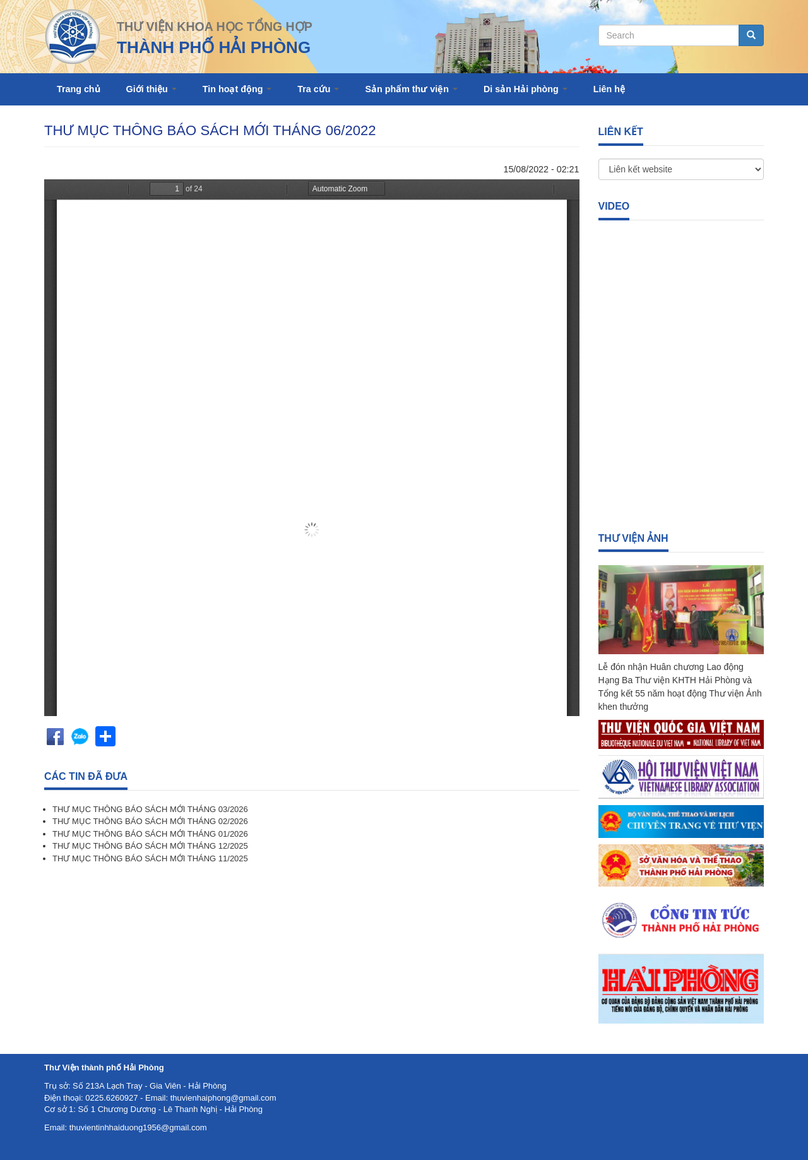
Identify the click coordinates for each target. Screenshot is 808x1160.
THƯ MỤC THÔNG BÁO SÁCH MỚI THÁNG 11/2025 (150, 858)
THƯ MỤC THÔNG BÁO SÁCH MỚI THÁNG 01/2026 (150, 834)
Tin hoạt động (237, 89)
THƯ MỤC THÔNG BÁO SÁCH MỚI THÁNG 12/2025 (150, 846)
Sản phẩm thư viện (411, 89)
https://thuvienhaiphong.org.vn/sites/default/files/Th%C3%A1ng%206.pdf (311, 447)
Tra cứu (318, 89)
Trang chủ (78, 89)
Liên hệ (609, 89)
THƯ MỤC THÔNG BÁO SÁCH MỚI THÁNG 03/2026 (150, 809)
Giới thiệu (151, 89)
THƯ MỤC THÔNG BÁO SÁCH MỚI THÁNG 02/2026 (150, 821)
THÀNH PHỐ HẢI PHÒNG (214, 47)
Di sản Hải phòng (525, 89)
